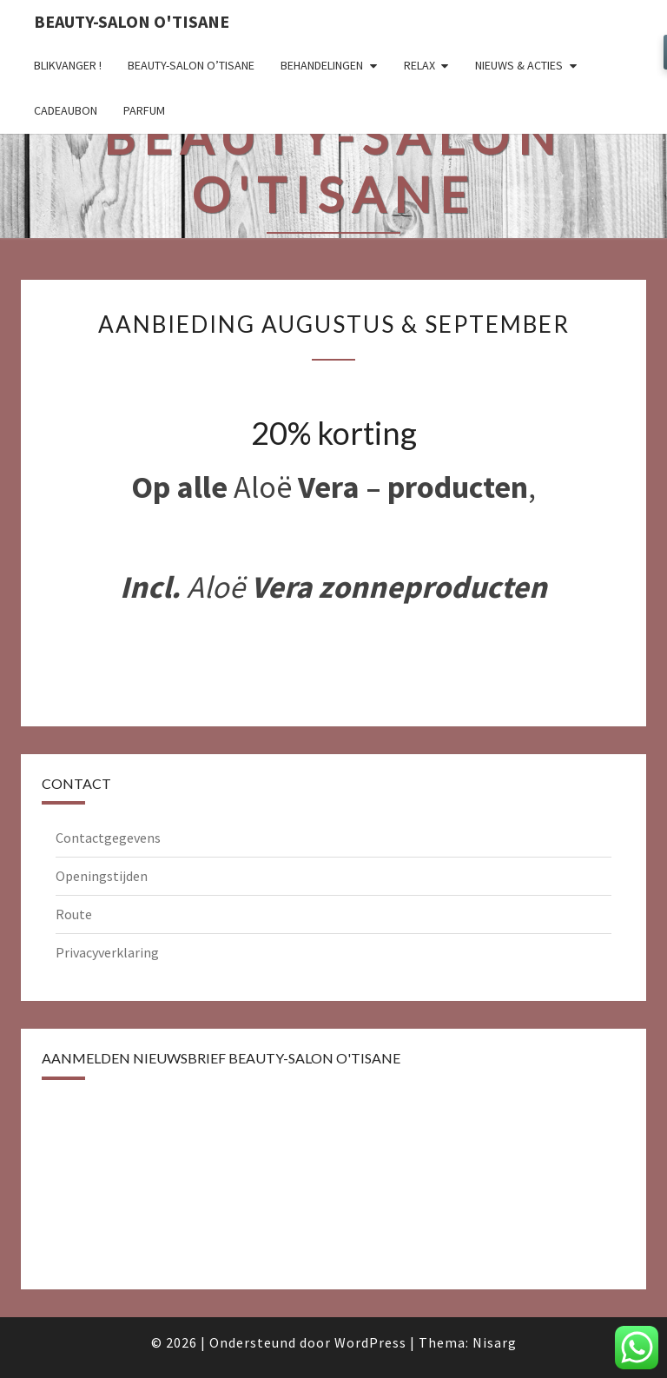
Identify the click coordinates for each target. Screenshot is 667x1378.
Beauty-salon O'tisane (131, 21)
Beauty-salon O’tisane (191, 65)
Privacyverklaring (107, 952)
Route (74, 914)
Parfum (144, 110)
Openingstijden (102, 875)
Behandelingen (322, 65)
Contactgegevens (108, 837)
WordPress (370, 1342)
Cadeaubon (65, 110)
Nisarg (494, 1342)
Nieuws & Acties (519, 65)
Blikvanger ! (68, 65)
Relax (419, 65)
